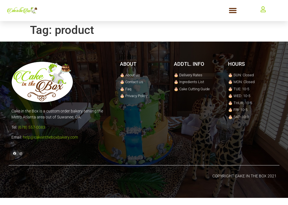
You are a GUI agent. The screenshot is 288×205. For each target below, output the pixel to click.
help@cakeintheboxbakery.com (50, 137)
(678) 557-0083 (31, 127)
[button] (233, 10)
